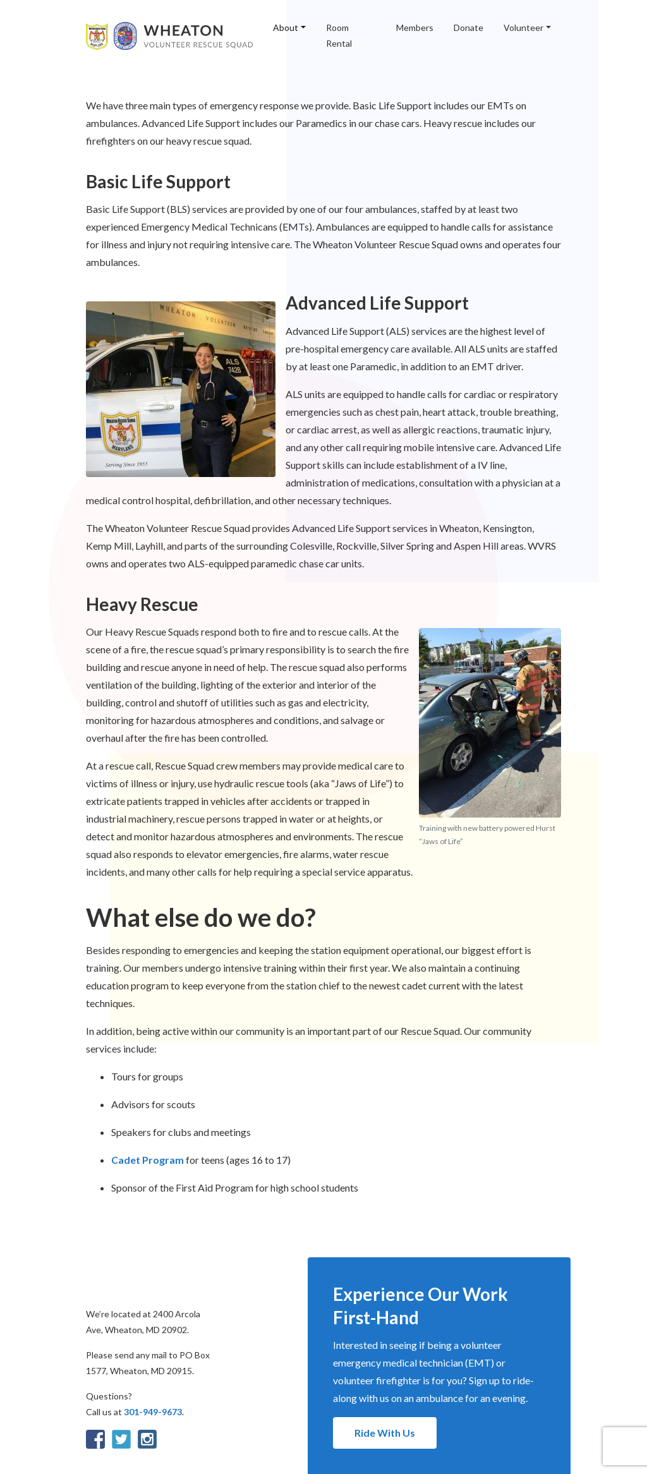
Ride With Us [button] (384, 1433)
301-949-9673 (153, 1411)
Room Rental (339, 35)
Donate (468, 27)
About (285, 27)
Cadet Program (147, 1160)
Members (414, 27)
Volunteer (523, 27)
